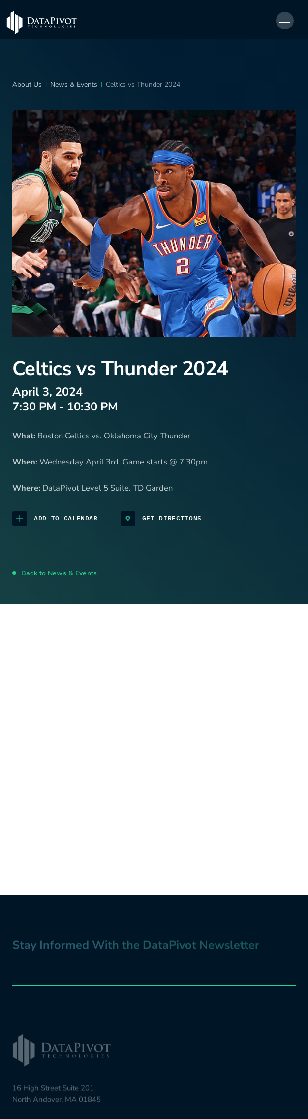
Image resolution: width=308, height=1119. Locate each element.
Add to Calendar (55, 518)
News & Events (73, 84)
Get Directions (161, 518)
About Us (27, 84)
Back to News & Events (54, 573)
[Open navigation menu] (285, 20)
